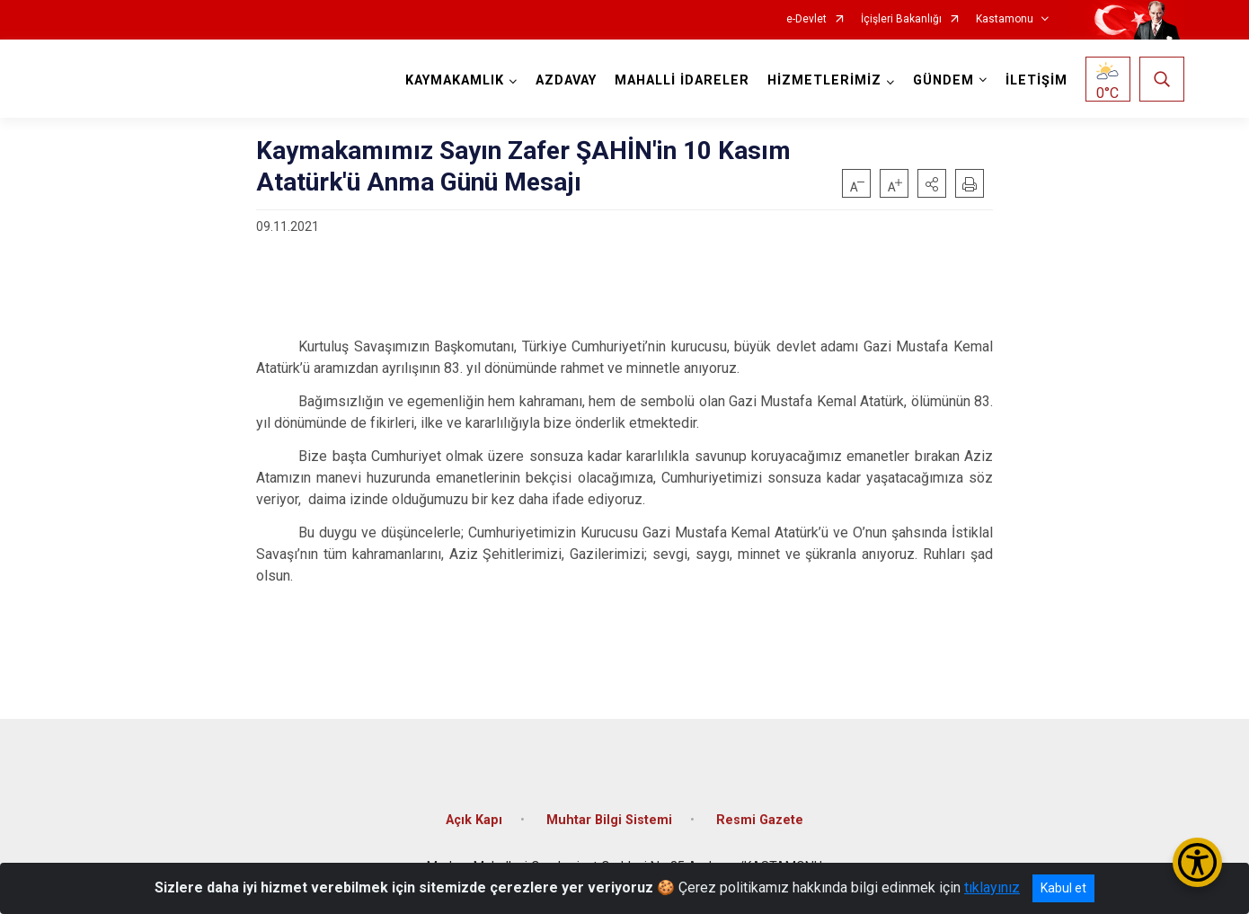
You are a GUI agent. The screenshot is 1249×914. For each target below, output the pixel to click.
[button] (931, 183)
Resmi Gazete (759, 820)
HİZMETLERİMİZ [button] (824, 80)
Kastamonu (1004, 19)
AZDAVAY (566, 80)
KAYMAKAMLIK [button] (454, 80)
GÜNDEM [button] (943, 80)
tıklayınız (992, 887)
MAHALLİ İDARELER (682, 80)
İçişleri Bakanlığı (901, 19)
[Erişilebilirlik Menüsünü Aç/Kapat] (1197, 862)
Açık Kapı (474, 820)
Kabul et (1063, 888)
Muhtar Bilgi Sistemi (609, 820)
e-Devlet (806, 19)
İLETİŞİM (1036, 80)
